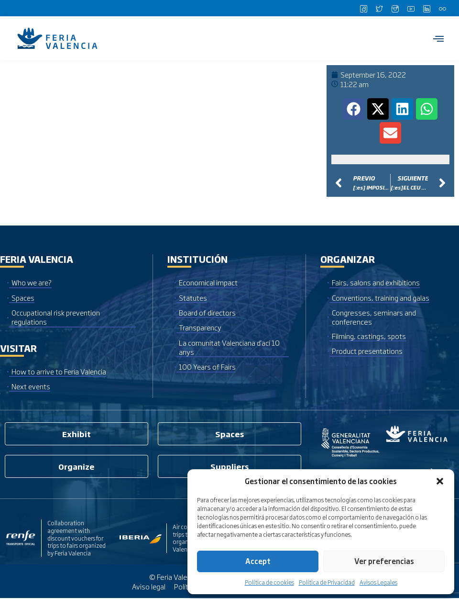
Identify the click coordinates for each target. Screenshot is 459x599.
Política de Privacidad (327, 582)
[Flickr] (442, 8)
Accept (258, 560)
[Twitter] (379, 8)
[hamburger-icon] (438, 38)
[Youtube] (411, 8)
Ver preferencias (384, 560)
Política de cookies (269, 582)
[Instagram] (395, 8)
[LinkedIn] (426, 8)
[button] (440, 481)
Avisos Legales (378, 582)
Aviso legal (148, 586)
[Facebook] (363, 8)
